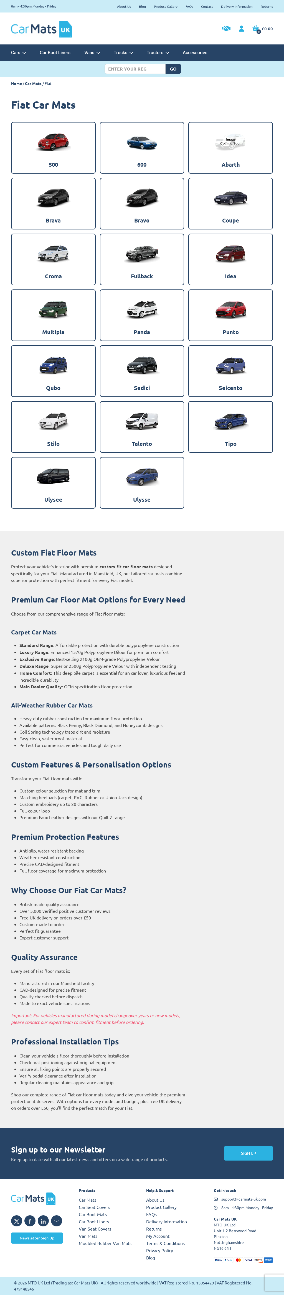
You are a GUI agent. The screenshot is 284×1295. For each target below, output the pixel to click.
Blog (142, 6)
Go (173, 69)
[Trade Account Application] (226, 29)
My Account (157, 1236)
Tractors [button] (158, 52)
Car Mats (33, 83)
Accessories (195, 52)
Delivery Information (237, 6)
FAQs (189, 6)
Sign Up (248, 1153)
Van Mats (88, 1236)
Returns (267, 6)
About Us (124, 6)
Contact (207, 6)
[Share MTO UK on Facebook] (30, 1220)
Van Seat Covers (95, 1228)
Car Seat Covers (94, 1207)
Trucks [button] (123, 52)
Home (16, 83)
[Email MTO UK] (56, 1220)
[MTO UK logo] (40, 1199)
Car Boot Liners (55, 52)
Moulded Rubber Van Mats (105, 1243)
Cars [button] (18, 52)
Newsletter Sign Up (37, 1238)
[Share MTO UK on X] (16, 1220)
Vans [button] (92, 52)
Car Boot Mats (93, 1214)
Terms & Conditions (165, 1243)
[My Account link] (241, 29)
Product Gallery (166, 6)
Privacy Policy (159, 1250)
